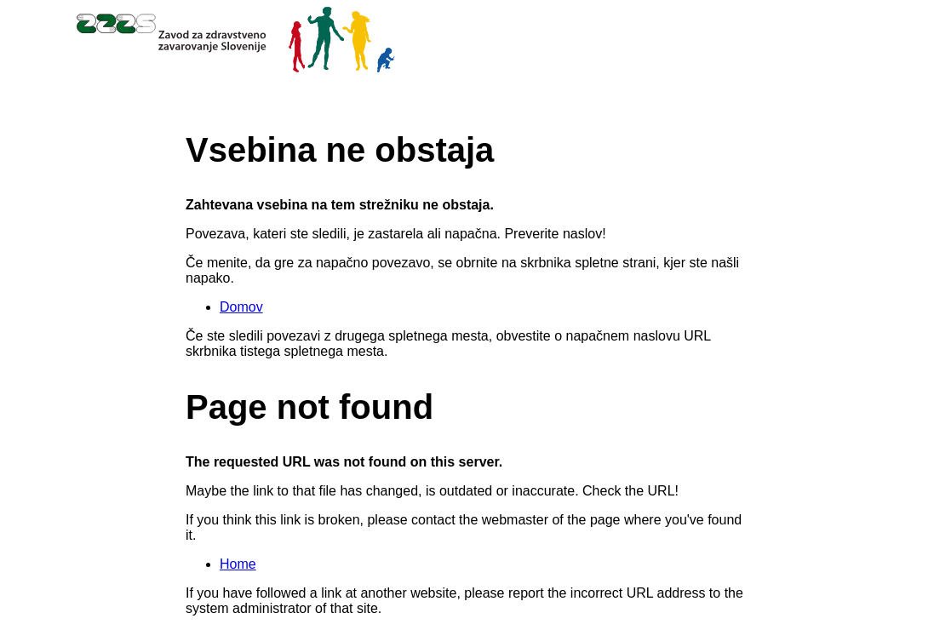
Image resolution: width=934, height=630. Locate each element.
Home (238, 564)
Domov (241, 307)
